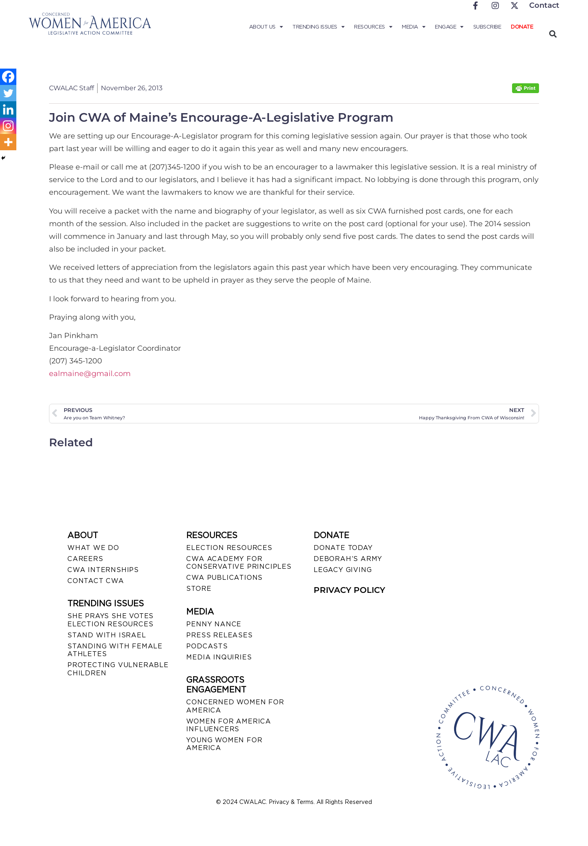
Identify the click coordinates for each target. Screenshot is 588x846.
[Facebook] (8, 77)
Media (413, 27)
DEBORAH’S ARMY (348, 559)
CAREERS (85, 559)
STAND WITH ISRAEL (106, 635)
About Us (266, 27)
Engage (449, 27)
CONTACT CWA (95, 581)
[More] (8, 142)
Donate (522, 27)
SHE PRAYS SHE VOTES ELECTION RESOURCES (110, 620)
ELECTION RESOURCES (229, 548)
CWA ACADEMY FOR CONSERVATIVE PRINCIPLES (238, 562)
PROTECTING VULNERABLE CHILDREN (118, 669)
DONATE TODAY (343, 548)
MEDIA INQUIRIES (219, 657)
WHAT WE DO (93, 548)
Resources (373, 27)
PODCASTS (206, 646)
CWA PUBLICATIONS (224, 577)
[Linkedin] (8, 109)
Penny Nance (213, 624)
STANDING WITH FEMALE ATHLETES (115, 650)
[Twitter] (8, 93)
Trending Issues (318, 27)
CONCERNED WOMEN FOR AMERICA (235, 706)
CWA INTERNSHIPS (103, 570)
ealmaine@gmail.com (90, 373)
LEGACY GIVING (343, 570)
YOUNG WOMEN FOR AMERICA (224, 744)
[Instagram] (8, 126)
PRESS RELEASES (219, 635)
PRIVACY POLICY (349, 590)
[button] (552, 33)
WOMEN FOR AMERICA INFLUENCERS (228, 725)
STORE (198, 588)
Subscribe (487, 27)
